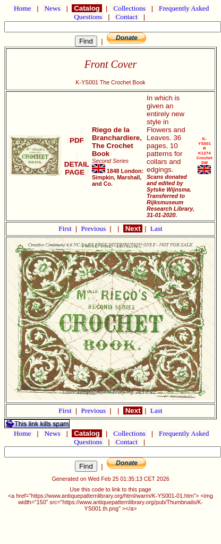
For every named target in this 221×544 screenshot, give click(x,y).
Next (132, 228)
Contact (126, 17)
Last (156, 228)
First (65, 228)
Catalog (86, 8)
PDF (76, 140)
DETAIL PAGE (76, 164)
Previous (94, 228)
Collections (129, 8)
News (52, 8)
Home (22, 8)
